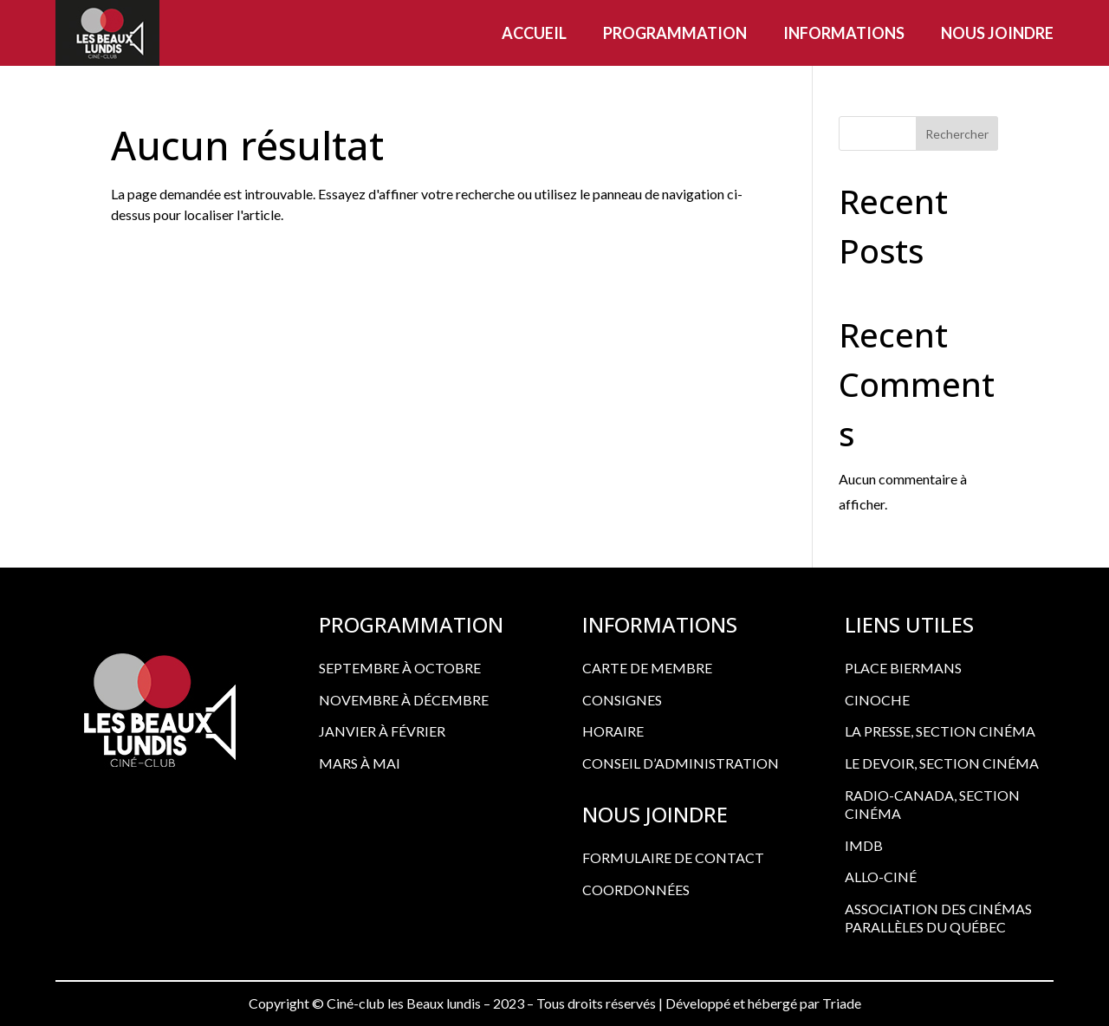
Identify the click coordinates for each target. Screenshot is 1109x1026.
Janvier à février (382, 731)
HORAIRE (613, 731)
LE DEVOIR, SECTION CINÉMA (942, 763)
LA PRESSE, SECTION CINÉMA (940, 731)
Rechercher (957, 134)
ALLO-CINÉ (881, 876)
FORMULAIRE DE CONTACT (673, 857)
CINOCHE (877, 700)
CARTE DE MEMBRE (647, 667)
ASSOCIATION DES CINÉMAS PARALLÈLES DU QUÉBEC (938, 917)
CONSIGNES (622, 700)
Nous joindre (997, 32)
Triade (841, 1003)
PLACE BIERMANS (903, 667)
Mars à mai (359, 763)
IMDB (864, 845)
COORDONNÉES (636, 889)
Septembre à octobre (400, 667)
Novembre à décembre (404, 700)
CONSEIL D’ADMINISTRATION (680, 763)
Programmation (675, 32)
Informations (844, 32)
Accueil (534, 32)
